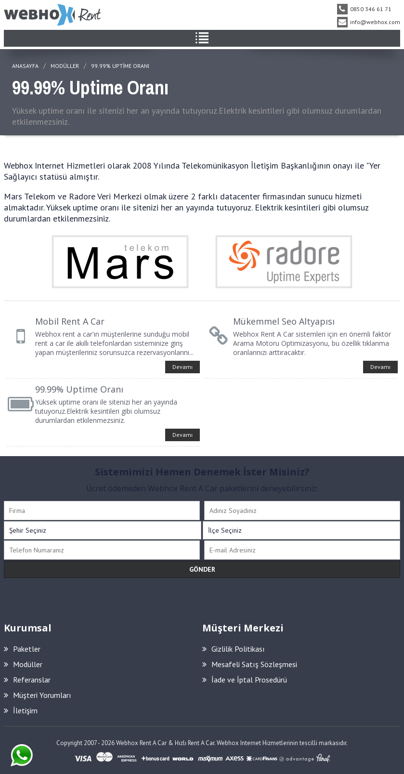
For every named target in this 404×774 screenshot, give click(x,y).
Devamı (182, 366)
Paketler (22, 649)
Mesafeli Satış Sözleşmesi (249, 664)
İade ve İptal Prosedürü (244, 679)
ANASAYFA (25, 65)
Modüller (23, 664)
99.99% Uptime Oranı (120, 65)
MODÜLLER (65, 65)
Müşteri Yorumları (37, 695)
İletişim (21, 710)
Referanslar (27, 679)
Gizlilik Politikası (233, 649)
